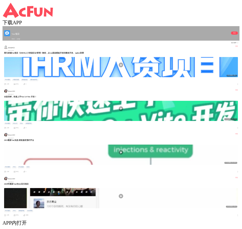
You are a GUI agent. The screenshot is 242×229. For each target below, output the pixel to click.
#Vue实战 (21, 167)
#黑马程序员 (34, 79)
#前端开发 (29, 123)
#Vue (21, 123)
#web (28, 167)
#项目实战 (16, 79)
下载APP (12, 22)
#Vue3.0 (15, 123)
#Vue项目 (7, 79)
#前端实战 (24, 79)
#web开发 (29, 210)
